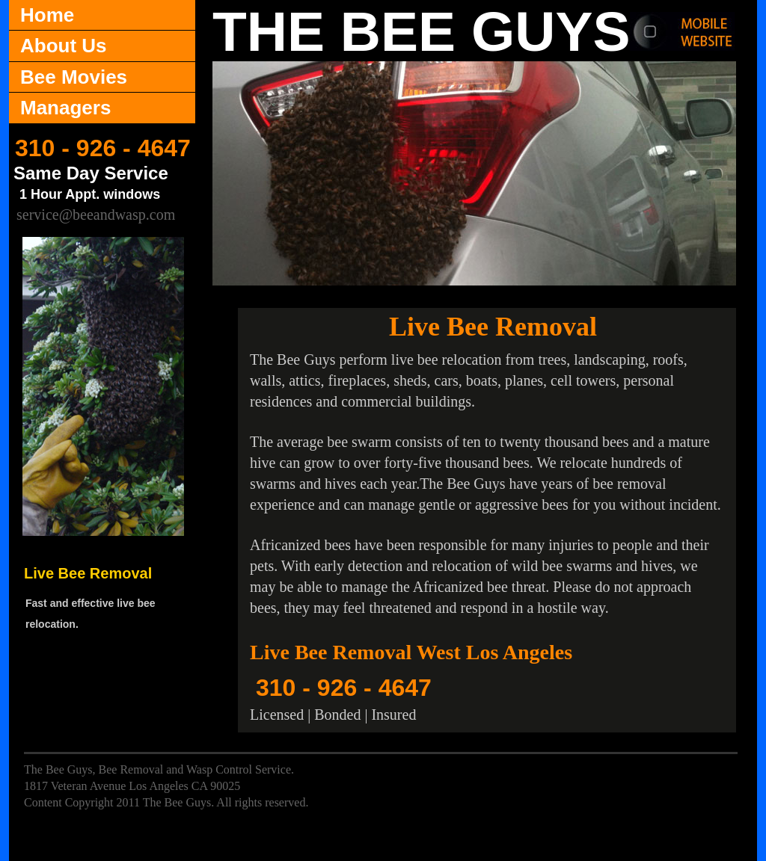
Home (47, 15)
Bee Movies (73, 77)
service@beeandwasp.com (95, 214)
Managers (65, 107)
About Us (63, 45)
